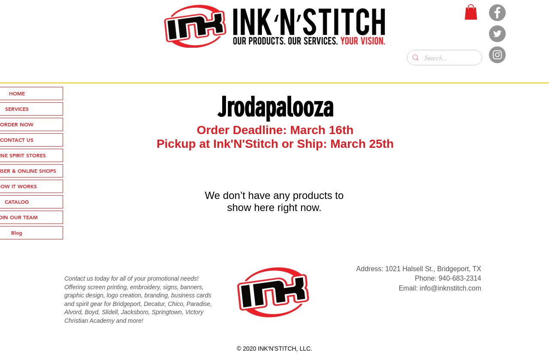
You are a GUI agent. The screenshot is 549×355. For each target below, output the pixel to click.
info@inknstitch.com (450, 288)
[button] (471, 12)
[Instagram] (497, 54)
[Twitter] (497, 33)
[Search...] (444, 58)
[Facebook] (497, 12)
